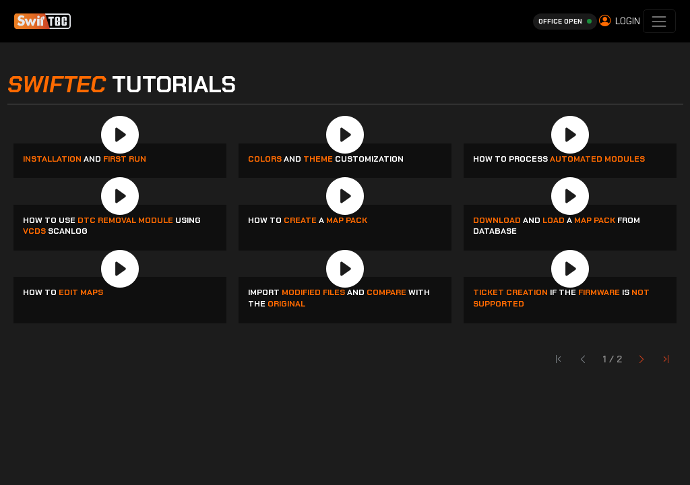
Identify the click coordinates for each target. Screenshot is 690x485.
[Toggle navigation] (659, 21)
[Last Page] (666, 359)
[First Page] (641, 359)
